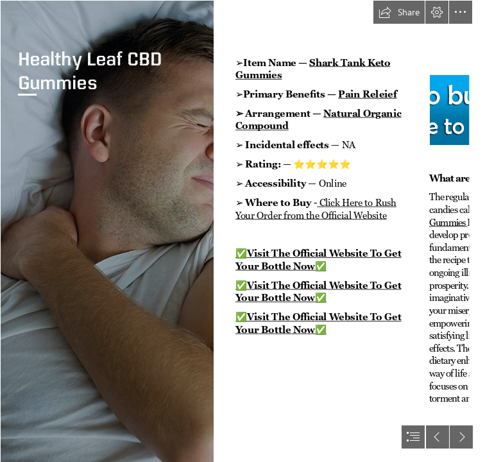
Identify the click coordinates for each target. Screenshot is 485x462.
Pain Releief (367, 94)
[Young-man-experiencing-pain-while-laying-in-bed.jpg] (107, 231)
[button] (399, 12)
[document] (242, 231)
